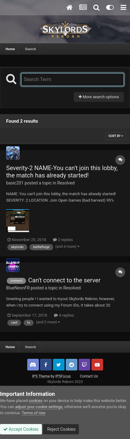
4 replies (64, 315)
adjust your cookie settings (38, 406)
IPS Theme (41, 376)
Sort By (116, 136)
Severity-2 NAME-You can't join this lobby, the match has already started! (62, 171)
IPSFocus (63, 376)
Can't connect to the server (64, 280)
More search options (99, 97)
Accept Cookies (21, 429)
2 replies (63, 239)
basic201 (15, 182)
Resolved (66, 182)
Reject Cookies (61, 429)
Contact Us (89, 376)
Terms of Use (33, 413)
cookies (36, 400)
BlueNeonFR (18, 287)
